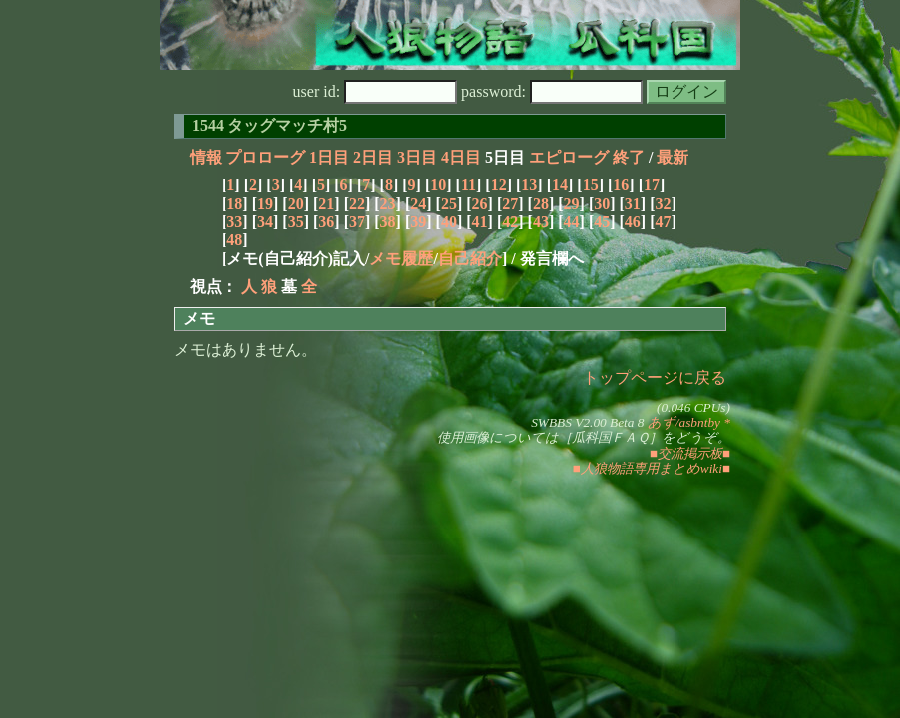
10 (438, 185)
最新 (672, 157)
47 (664, 221)
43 (541, 221)
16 (621, 185)
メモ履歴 (401, 258)
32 (664, 203)
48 (234, 239)
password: (552, 91)
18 (234, 203)
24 (418, 203)
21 (326, 203)
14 (560, 185)
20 (296, 203)
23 (388, 203)
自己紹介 (470, 258)
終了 (629, 157)
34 (265, 221)
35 (296, 221)
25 (449, 203)
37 (357, 221)
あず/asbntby (684, 422)
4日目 (461, 157)
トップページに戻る (654, 377)
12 (499, 185)
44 (572, 221)
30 (602, 203)
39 (418, 221)
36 (326, 221)
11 (468, 185)
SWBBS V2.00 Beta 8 (587, 422)
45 (602, 221)
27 (510, 203)
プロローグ (265, 157)
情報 (206, 157)
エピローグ (569, 157)
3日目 (417, 157)
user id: (375, 91)
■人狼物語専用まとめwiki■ (651, 468)
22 (357, 203)
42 (510, 221)
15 (591, 185)
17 (652, 185)
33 (234, 221)
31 (633, 203)
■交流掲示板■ (690, 453)
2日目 (373, 157)
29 (572, 203)
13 (529, 185)
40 (449, 221)
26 (480, 203)
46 (633, 221)
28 (541, 203)
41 (480, 221)
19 (265, 203)
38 (388, 221)
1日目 (329, 157)
